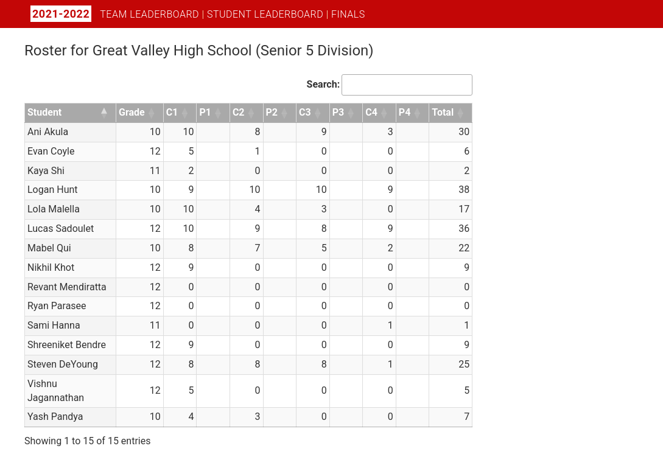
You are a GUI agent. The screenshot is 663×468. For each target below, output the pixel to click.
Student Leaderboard (265, 14)
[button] (104, 112)
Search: (323, 84)
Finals (348, 14)
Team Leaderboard (149, 14)
